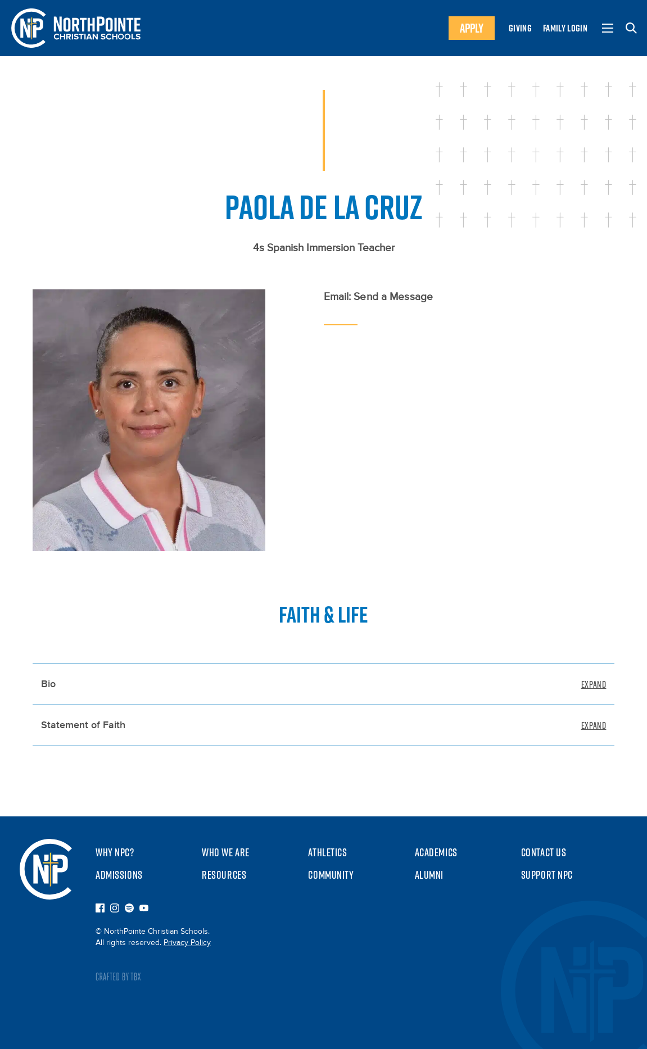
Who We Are (226, 852)
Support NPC (547, 875)
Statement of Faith (83, 725)
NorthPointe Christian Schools (46, 869)
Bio (48, 684)
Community (331, 875)
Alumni (429, 875)
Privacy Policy (187, 943)
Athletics (327, 852)
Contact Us (544, 852)
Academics (436, 852)
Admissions (119, 875)
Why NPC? (115, 852)
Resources (224, 875)
